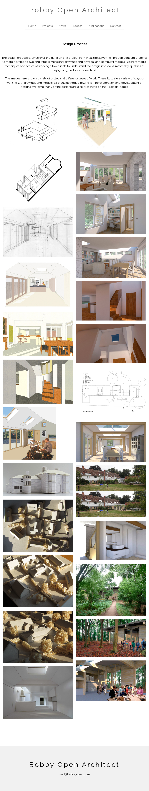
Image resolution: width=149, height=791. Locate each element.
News (62, 26)
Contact (115, 26)
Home (32, 26)
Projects (47, 26)
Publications (96, 26)
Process (77, 26)
